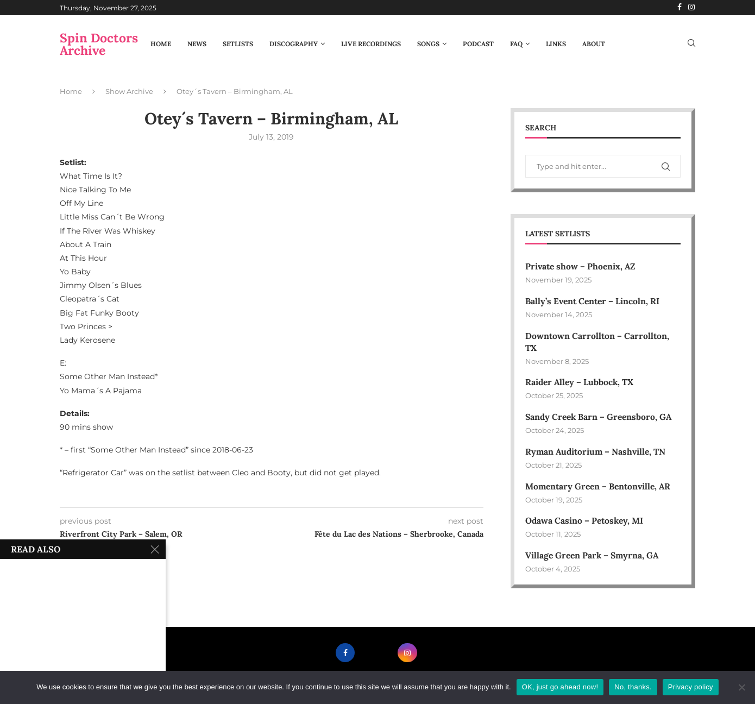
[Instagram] (691, 7)
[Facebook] (679, 7)
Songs (428, 44)
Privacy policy (690, 687)
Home (160, 44)
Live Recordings (371, 44)
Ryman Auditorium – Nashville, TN (597, 453)
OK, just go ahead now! (560, 687)
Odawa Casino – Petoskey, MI (585, 523)
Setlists (238, 44)
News (196, 44)
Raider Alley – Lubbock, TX (581, 383)
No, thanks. (633, 687)
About (593, 44)
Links (556, 44)
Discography (293, 44)
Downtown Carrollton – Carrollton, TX (598, 342)
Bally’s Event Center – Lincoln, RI (594, 301)
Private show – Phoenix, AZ (581, 266)
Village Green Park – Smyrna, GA (593, 557)
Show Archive (129, 91)
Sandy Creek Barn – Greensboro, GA (600, 418)
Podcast (478, 44)
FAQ (516, 44)
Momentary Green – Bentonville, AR (601, 487)
